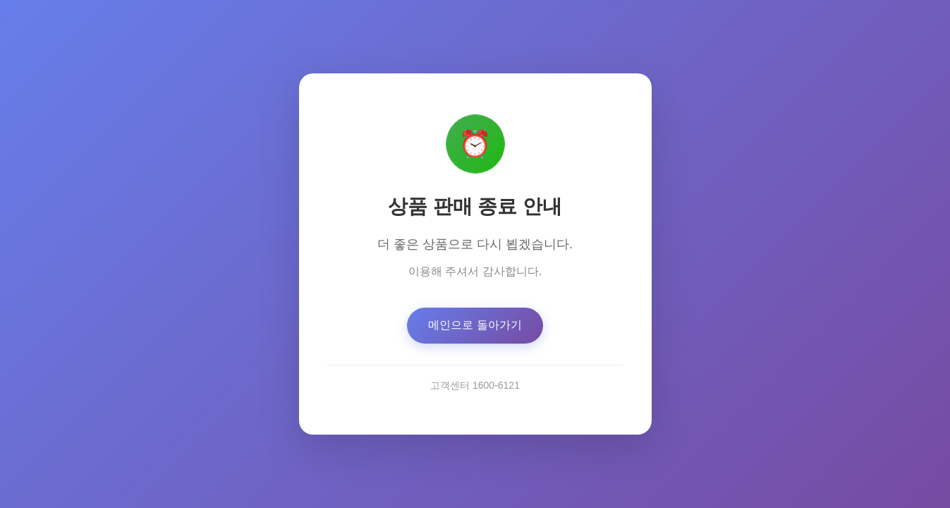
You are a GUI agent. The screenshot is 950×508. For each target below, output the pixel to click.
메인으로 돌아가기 (474, 326)
